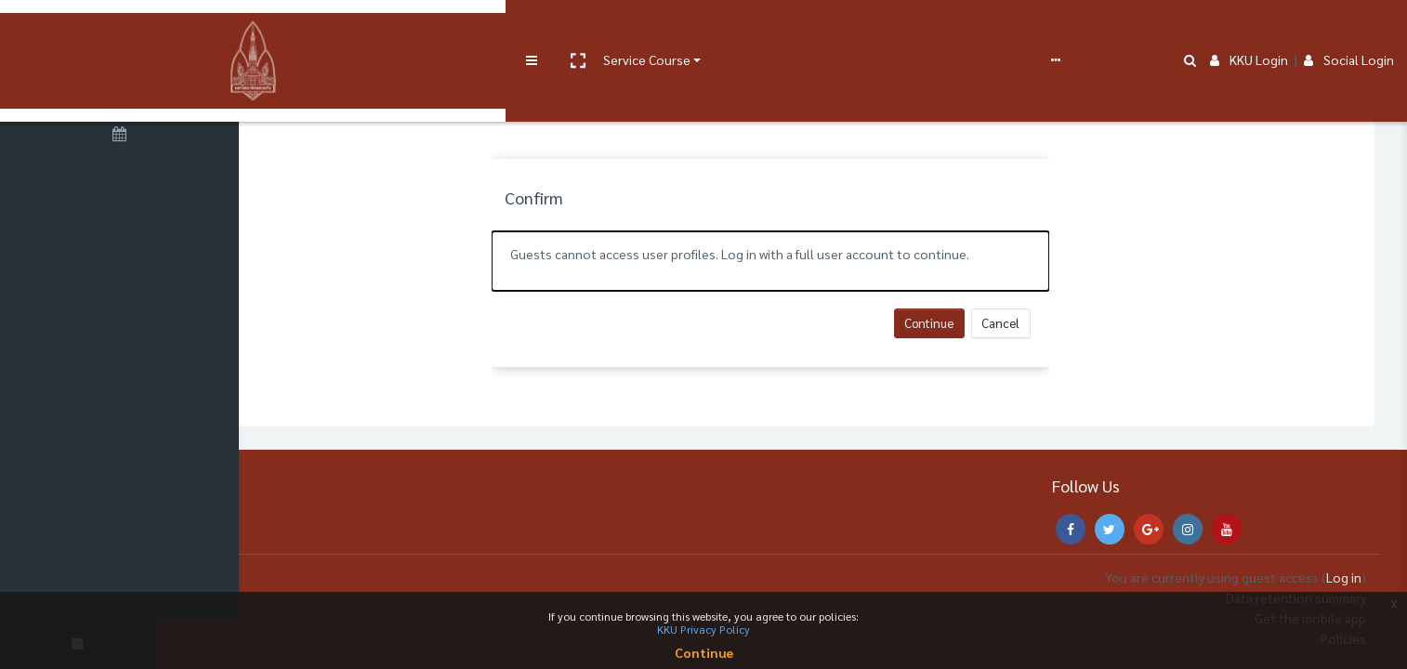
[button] (313, 30)
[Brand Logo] (121, 30)
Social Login (1349, 29)
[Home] (121, 86)
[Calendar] (121, 137)
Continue (983, 323)
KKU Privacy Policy (703, 629)
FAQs (686, 29)
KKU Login (1249, 29)
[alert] (824, 261)
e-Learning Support (592, 29)
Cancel (1055, 323)
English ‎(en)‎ (748, 29)
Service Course (383, 29)
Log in (1343, 577)
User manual (486, 29)
